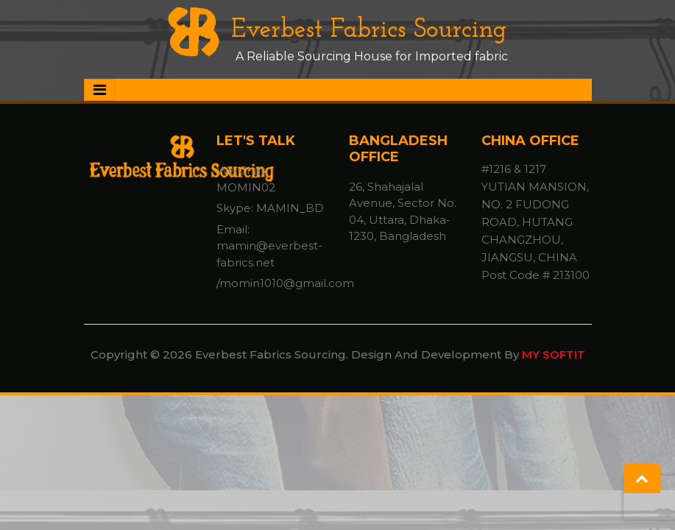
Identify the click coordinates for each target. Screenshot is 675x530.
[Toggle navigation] (100, 90)
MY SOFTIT (553, 354)
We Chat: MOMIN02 (245, 178)
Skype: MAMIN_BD (270, 208)
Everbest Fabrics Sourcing (337, 30)
